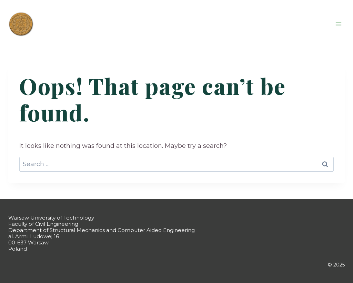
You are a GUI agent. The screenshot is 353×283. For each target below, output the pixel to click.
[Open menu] (338, 24)
